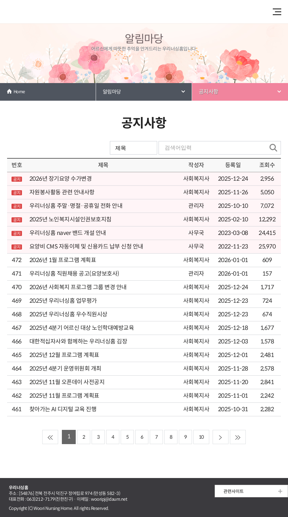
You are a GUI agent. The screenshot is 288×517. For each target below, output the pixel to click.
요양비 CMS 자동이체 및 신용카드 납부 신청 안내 (86, 246)
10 (201, 437)
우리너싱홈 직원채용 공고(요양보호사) (74, 273)
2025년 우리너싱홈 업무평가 (63, 300)
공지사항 (208, 91)
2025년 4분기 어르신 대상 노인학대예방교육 (81, 328)
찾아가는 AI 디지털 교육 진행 (62, 409)
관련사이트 (233, 491)
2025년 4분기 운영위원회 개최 (65, 368)
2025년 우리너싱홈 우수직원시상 (68, 314)
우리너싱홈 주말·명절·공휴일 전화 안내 (75, 206)
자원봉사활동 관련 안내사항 (62, 192)
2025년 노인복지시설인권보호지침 (70, 219)
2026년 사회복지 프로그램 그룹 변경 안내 (78, 287)
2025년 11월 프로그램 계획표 (64, 395)
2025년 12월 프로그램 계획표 (64, 355)
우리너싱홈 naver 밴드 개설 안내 (67, 233)
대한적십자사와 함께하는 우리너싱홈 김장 (78, 341)
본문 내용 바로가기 (144, 0)
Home (19, 92)
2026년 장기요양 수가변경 (60, 178)
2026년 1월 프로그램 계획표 (62, 260)
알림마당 (112, 91)
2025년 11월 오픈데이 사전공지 (66, 382)
